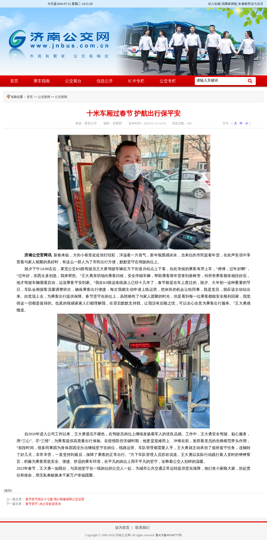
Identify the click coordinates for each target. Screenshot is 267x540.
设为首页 (257, 4)
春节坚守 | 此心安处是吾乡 (43, 504)
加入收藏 (214, 4)
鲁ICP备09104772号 (169, 535)
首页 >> (32, 97)
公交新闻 (44, 97)
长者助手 (244, 4)
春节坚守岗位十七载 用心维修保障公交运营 (54, 499)
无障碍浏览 (229, 4)
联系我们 (142, 528)
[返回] (8, 490)
